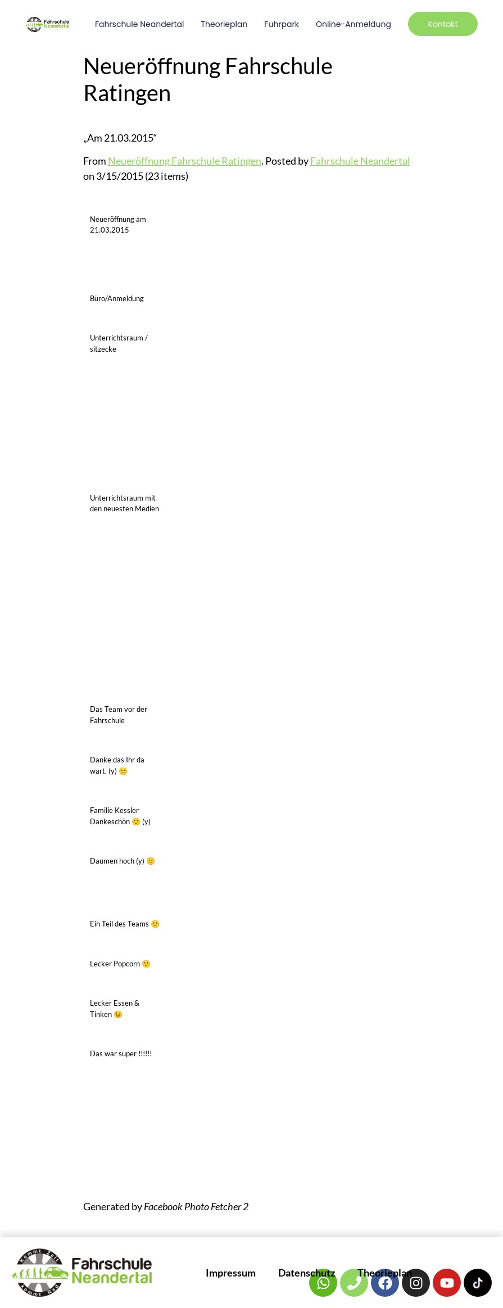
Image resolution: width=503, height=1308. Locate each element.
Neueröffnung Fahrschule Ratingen (184, 161)
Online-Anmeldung (353, 24)
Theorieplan (224, 24)
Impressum (231, 1272)
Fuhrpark (281, 24)
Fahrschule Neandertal (139, 24)
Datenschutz (306, 1272)
